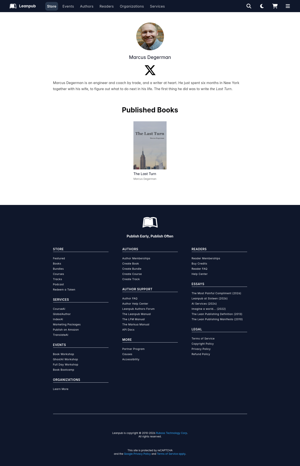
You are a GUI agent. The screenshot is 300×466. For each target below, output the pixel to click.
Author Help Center (135, 303)
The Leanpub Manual (136, 314)
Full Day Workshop (65, 364)
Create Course (132, 274)
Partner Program (133, 349)
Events (68, 6)
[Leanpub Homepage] (22, 6)
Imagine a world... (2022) (209, 308)
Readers (107, 6)
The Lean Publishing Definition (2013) (217, 314)
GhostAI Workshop (65, 359)
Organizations (132, 6)
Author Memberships (136, 258)
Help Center (200, 274)
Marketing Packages (67, 324)
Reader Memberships (206, 258)
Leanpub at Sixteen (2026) (210, 298)
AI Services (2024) (204, 303)
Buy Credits (199, 263)
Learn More (61, 389)
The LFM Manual (133, 319)
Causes (127, 354)
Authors (86, 6)
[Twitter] (150, 70)
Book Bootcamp (63, 369)
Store (51, 6)
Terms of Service (203, 338)
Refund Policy (201, 354)
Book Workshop (63, 354)
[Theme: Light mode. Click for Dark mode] (262, 6)
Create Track (131, 279)
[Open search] (249, 6)
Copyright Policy (203, 343)
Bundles (58, 268)
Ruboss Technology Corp (171, 433)
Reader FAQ (200, 268)
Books (57, 263)
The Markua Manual (135, 324)
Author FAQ (130, 298)
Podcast (58, 284)
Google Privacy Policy (137, 453)
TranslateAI (60, 334)
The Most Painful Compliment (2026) (217, 293)
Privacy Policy (201, 349)
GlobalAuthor (62, 314)
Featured (59, 258)
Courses (58, 274)
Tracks (57, 279)
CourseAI (59, 308)
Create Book (130, 263)
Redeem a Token (64, 289)
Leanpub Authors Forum (138, 308)
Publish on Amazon (66, 329)
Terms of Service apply (171, 453)
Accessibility (130, 359)
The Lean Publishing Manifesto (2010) (217, 319)
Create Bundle (132, 268)
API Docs (128, 329)
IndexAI (58, 319)
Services (157, 6)
